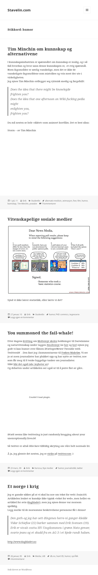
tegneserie (74, 314)
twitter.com (64, 453)
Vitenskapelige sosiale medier (40, 219)
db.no (53, 556)
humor (85, 200)
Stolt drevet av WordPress (20, 569)
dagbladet (34, 502)
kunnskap (12, 203)
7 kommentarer (49, 203)
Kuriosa (38, 468)
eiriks (50, 453)
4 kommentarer (17, 559)
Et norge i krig (23, 486)
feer (74, 200)
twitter (80, 468)
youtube (33, 203)
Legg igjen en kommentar (22, 317)
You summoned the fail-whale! (40, 333)
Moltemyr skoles (47, 341)
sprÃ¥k (74, 556)
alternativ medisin (53, 200)
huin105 (60, 556)
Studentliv (35, 200)
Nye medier (48, 468)
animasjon (67, 200)
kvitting (28, 341)
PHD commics (62, 314)
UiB (43, 556)
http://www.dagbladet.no (22, 541)
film (79, 200)
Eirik (24, 200)
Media (38, 556)
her (66, 344)
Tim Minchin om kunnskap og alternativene (40, 51)
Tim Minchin (22, 203)
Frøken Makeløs (70, 352)
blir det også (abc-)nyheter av (31, 364)
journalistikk (70, 468)
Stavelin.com (19, 10)
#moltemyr (53, 344)
